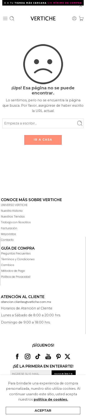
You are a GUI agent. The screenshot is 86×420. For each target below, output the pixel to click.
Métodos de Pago (13, 271)
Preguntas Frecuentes (16, 253)
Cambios (7, 265)
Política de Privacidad (15, 277)
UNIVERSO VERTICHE (14, 205)
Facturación (9, 228)
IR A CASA (43, 139)
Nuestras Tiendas (13, 216)
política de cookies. (51, 399)
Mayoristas (8, 234)
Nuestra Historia (11, 211)
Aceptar (43, 410)
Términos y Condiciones (18, 259)
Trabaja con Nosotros (16, 222)
